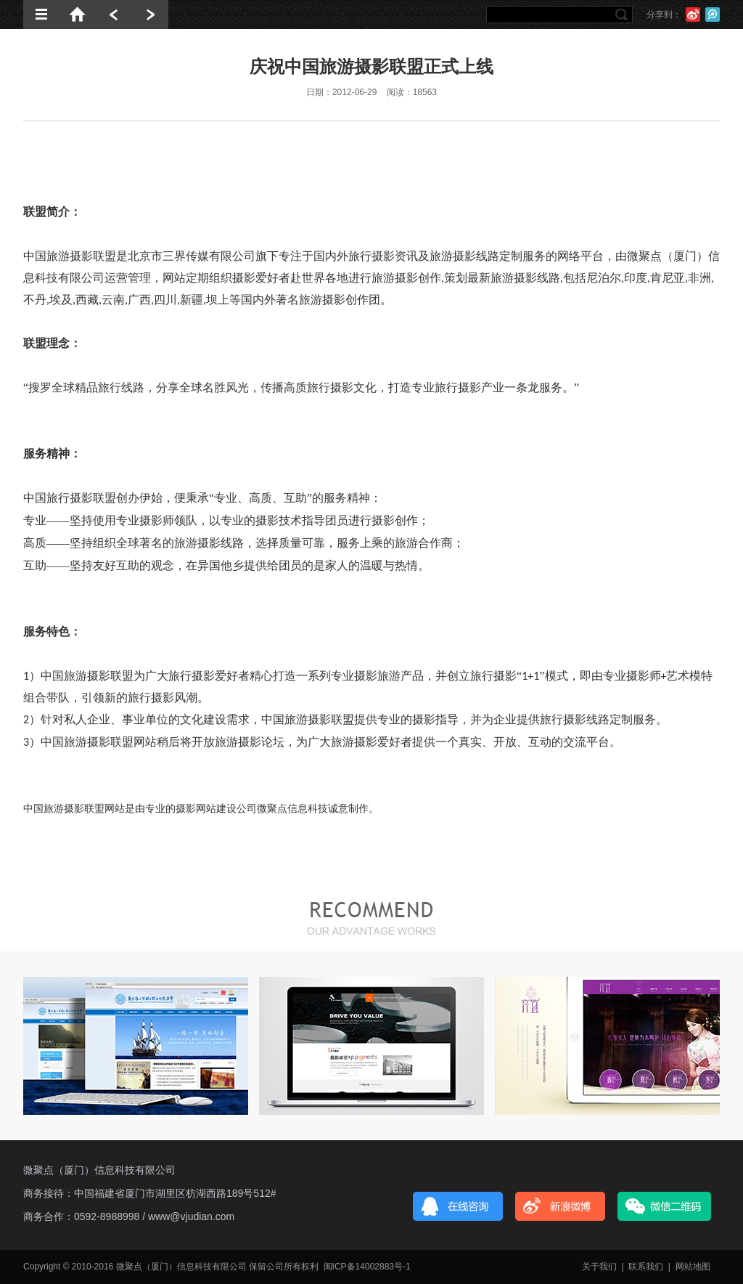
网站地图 (693, 1266)
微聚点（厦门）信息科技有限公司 (99, 1170)
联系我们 (645, 1266)
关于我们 (599, 1266)
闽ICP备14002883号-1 (367, 1266)
